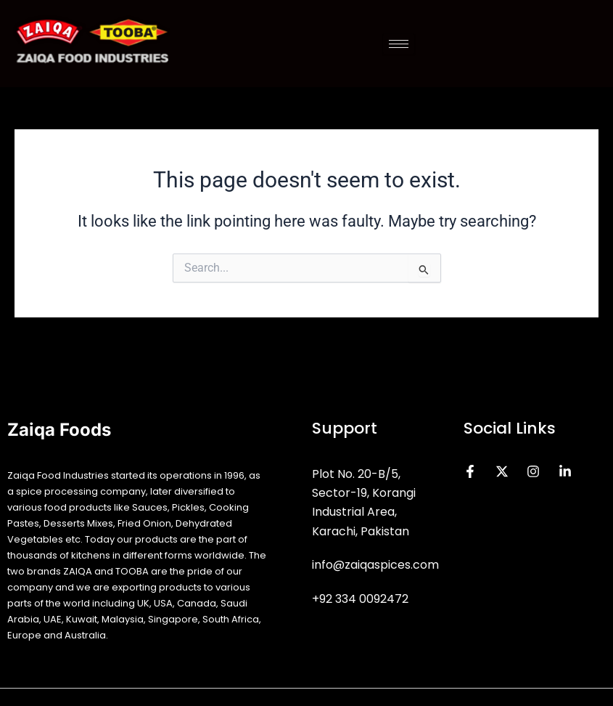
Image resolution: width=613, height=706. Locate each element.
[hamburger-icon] (398, 43)
